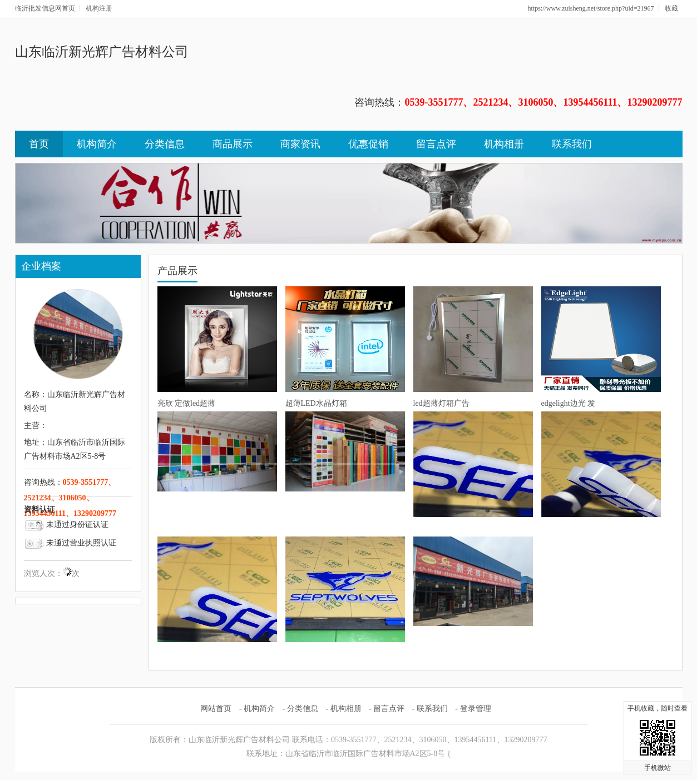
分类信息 (165, 144)
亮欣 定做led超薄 (186, 403)
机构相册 (504, 144)
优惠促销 (368, 144)
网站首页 (215, 708)
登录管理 (475, 708)
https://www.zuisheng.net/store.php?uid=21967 (591, 8)
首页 (39, 144)
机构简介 (97, 144)
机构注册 (99, 8)
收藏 (671, 8)
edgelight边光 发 (568, 403)
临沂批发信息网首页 (45, 8)
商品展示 (232, 144)
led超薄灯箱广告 (441, 403)
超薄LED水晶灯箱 (316, 403)
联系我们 (572, 144)
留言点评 (436, 144)
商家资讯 (300, 144)
